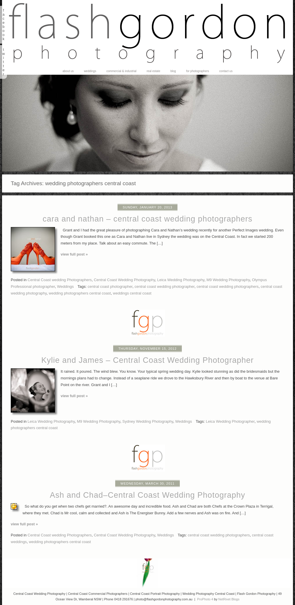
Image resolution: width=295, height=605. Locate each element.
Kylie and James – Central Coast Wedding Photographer (147, 360)
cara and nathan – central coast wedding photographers (148, 219)
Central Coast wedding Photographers (60, 280)
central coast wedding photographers (228, 286)
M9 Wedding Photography (228, 280)
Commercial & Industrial (121, 71)
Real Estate (153, 71)
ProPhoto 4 (205, 599)
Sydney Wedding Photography (147, 421)
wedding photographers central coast (80, 293)
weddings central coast (132, 293)
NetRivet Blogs (228, 599)
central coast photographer (110, 286)
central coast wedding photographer (164, 286)
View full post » (74, 254)
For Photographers (197, 71)
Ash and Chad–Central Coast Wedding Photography (147, 495)
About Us (68, 71)
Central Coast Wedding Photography (124, 280)
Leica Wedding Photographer (230, 421)
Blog (173, 71)
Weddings (90, 71)
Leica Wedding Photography (180, 280)
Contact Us (226, 71)
